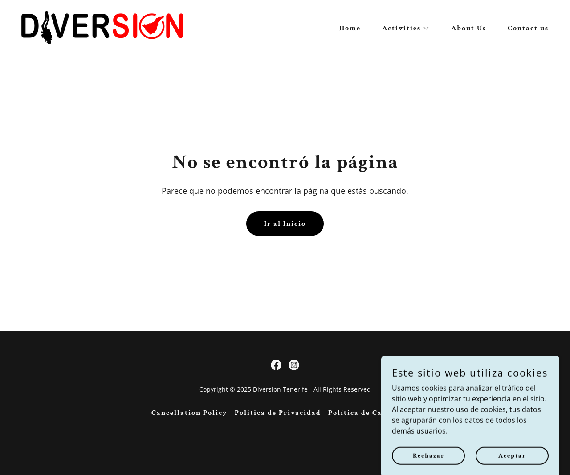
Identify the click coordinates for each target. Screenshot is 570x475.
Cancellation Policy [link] (189, 413)
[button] (402, 28)
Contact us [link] (528, 28)
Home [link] (350, 28)
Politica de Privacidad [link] (278, 413)
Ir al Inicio (285, 224)
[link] (102, 27)
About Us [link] (468, 28)
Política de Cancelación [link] (373, 413)
